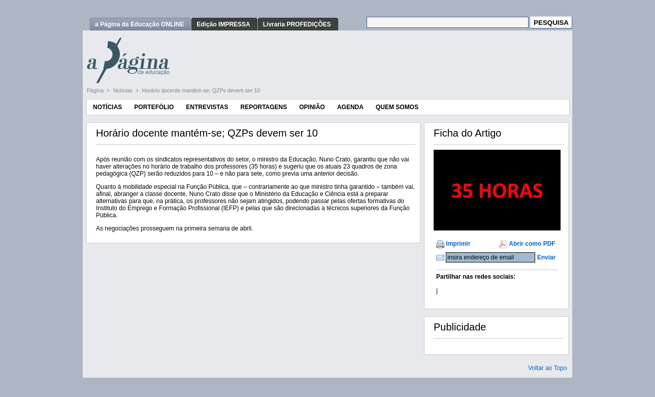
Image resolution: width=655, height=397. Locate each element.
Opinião (312, 107)
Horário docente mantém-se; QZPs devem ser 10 (201, 90)
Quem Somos (397, 107)
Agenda (350, 107)
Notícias (123, 90)
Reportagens (263, 107)
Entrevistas (207, 107)
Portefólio (154, 107)
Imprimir (458, 243)
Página (96, 90)
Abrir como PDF (532, 243)
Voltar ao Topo (547, 368)
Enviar (546, 257)
